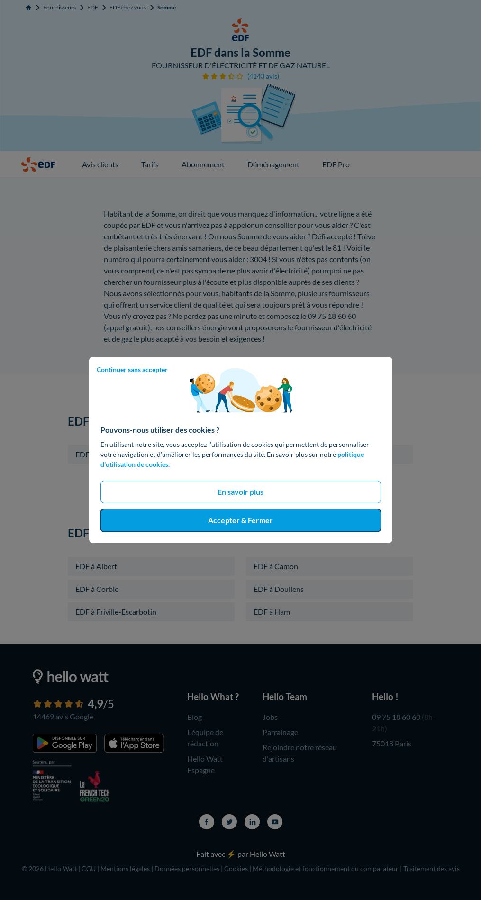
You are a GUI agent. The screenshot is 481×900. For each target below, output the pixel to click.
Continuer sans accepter (132, 369)
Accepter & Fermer (240, 520)
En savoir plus (240, 491)
